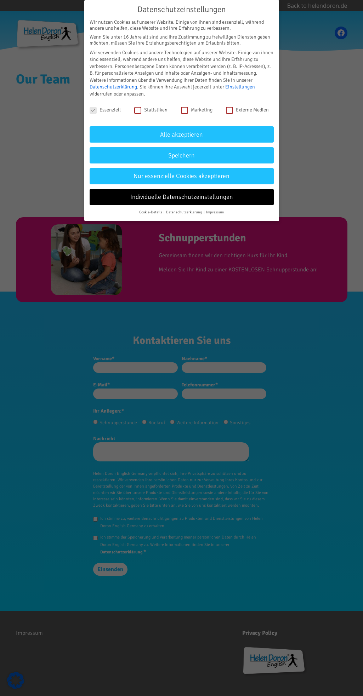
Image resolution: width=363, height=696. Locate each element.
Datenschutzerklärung (113, 87)
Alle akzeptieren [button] (181, 134)
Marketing (196, 110)
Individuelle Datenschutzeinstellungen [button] (181, 197)
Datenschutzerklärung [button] (184, 212)
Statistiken (151, 110)
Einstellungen (240, 87)
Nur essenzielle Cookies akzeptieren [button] (181, 176)
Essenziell (105, 110)
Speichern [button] (181, 155)
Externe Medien (247, 110)
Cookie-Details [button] (151, 212)
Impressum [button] (215, 212)
